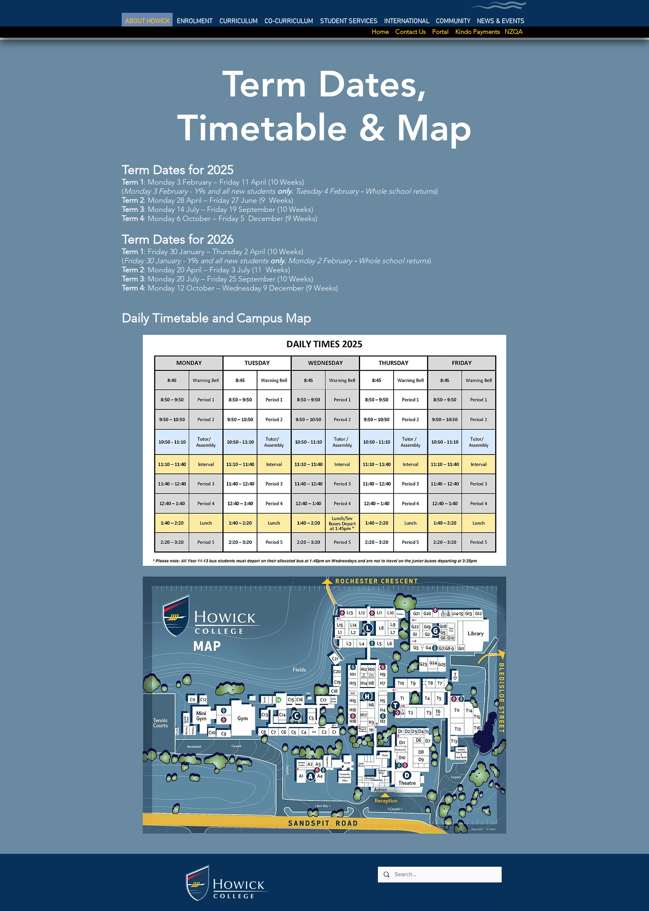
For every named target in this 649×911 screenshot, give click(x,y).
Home (382, 32)
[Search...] (439, 874)
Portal (443, 32)
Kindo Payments (479, 32)
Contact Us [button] (413, 32)
